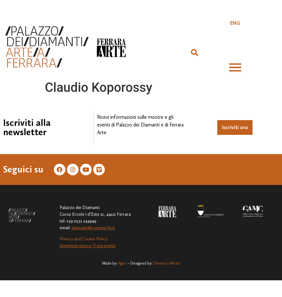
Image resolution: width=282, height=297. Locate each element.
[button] (194, 52)
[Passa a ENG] (235, 23)
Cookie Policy (94, 239)
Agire (122, 263)
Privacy (66, 239)
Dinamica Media (166, 263)
